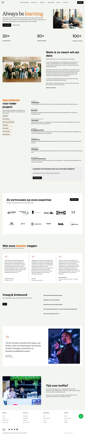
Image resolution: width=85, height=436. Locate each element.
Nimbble (25, 433)
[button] (63, 295)
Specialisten (11, 100)
